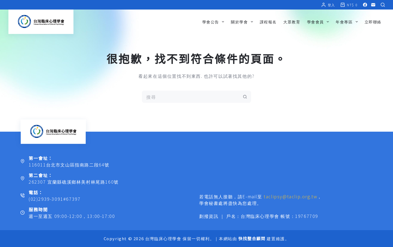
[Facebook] (365, 5)
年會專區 (348, 21)
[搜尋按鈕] (245, 97)
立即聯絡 (373, 21)
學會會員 (319, 21)
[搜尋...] (190, 97)
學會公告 (214, 21)
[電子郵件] (373, 5)
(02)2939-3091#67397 (55, 199)
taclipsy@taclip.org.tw (290, 196)
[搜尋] (383, 5)
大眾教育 (291, 21)
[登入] (328, 5)
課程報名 (268, 21)
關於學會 (243, 21)
